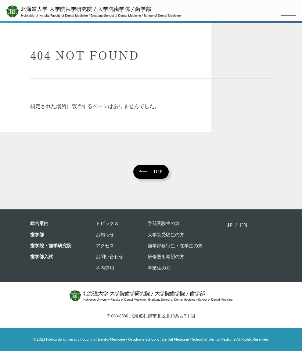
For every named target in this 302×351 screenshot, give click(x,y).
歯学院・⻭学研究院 (50, 245)
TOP (157, 172)
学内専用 (105, 268)
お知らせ (105, 234)
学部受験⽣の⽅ (164, 223)
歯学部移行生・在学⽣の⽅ (175, 245)
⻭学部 (37, 234)
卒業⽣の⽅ (159, 268)
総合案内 (39, 223)
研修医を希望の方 (166, 256)
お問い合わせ (109, 256)
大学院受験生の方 (166, 234)
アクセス (105, 245)
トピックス (107, 223)
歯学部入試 (41, 256)
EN (243, 225)
